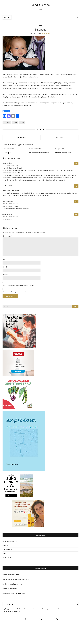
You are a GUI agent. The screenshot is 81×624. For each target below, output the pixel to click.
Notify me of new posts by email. (14, 291)
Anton (4, 552)
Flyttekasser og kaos (63, 153)
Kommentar (7, 236)
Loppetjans (7, 153)
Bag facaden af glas (14, 573)
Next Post (59, 137)
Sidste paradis (7, 556)
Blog (40, 25)
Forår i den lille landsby (10, 540)
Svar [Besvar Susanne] (76, 163)
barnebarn (7, 122)
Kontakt (35, 608)
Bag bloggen (7, 608)
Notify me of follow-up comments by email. (18, 284)
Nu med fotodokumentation (40, 153)
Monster (5, 544)
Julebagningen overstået (15, 583)
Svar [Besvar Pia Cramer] (76, 201)
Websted (6, 274)
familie (15, 122)
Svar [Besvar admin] (76, 186)
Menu (7, 18)
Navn (5, 258)
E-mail (5, 266)
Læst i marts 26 (7, 548)
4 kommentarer (47, 33)
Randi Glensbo (40, 5)
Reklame (69, 608)
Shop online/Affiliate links (12, 610)
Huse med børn (12, 587)
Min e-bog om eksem (48, 608)
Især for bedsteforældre (22, 608)
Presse (60, 608)
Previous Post (21, 137)
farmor (22, 122)
